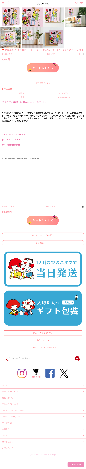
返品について (43, 340)
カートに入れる (43, 68)
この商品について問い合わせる (43, 347)
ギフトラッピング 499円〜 (43, 235)
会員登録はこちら (43, 83)
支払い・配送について (43, 333)
